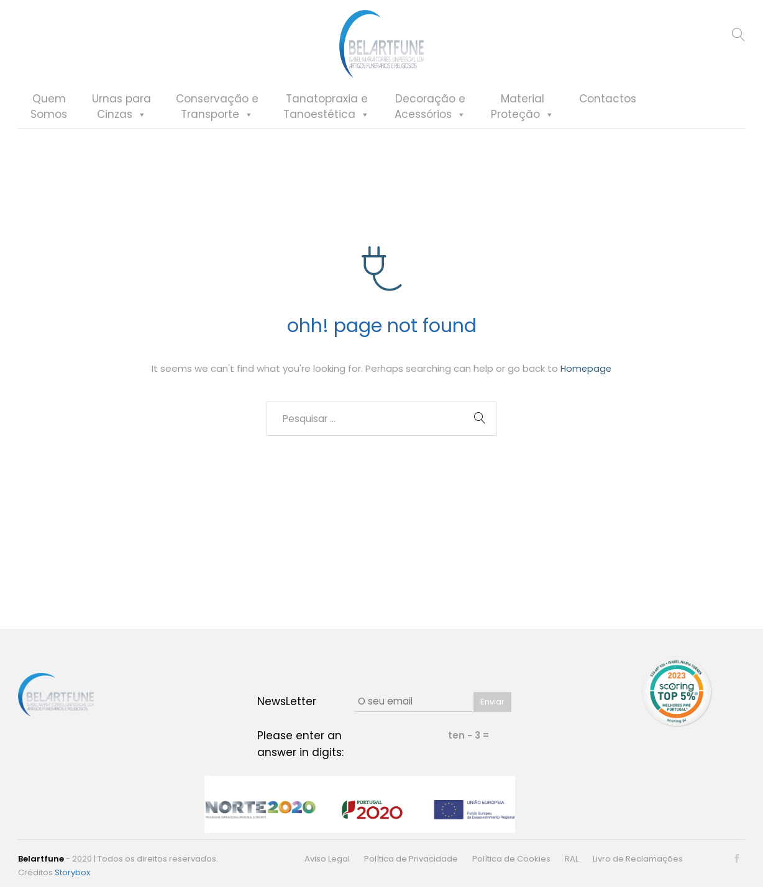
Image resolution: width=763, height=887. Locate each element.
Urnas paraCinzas (122, 126)
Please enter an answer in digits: (300, 744)
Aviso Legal (327, 859)
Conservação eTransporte (217, 126)
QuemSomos (49, 125)
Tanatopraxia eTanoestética (327, 126)
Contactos (608, 117)
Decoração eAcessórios (431, 126)
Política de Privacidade (411, 859)
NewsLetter (286, 701)
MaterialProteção (523, 126)
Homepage (586, 375)
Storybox (72, 872)
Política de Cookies (511, 859)
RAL (571, 859)
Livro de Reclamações (638, 859)
